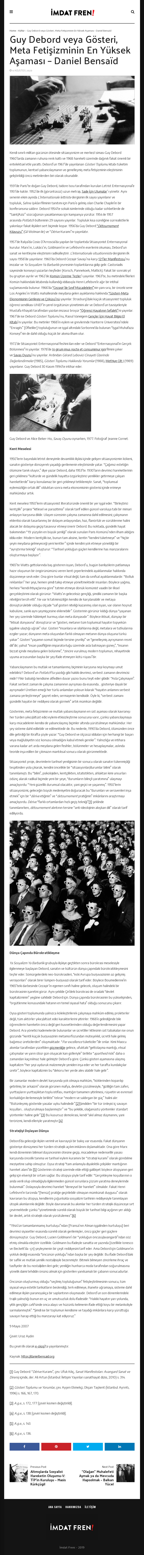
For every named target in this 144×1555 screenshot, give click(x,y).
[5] (35, 1170)
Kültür (21, 30)
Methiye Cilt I (115, 361)
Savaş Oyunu (23, 355)
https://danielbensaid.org (37, 1356)
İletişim (90, 1507)
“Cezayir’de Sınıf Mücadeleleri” (73, 288)
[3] (43, 1115)
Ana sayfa (55, 1507)
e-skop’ (40, 1346)
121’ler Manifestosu (111, 259)
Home (13, 30)
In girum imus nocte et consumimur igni (79, 349)
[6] (74, 1216)
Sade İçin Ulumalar (94, 191)
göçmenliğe (57, 1048)
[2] (78, 1104)
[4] (61, 1121)
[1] (90, 802)
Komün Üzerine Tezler (65, 276)
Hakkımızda (73, 1507)
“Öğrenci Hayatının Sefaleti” (99, 310)
